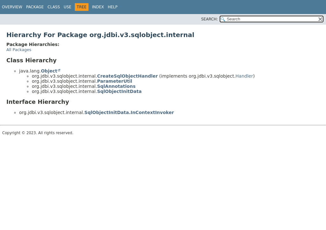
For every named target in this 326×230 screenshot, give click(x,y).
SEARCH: (209, 19)
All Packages (18, 49)
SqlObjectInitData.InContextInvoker (129, 112)
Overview (12, 7)
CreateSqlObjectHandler (127, 76)
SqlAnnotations (116, 86)
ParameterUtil (114, 81)
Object (49, 70)
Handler (244, 76)
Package (35, 7)
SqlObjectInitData (119, 91)
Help (112, 7)
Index (98, 7)
